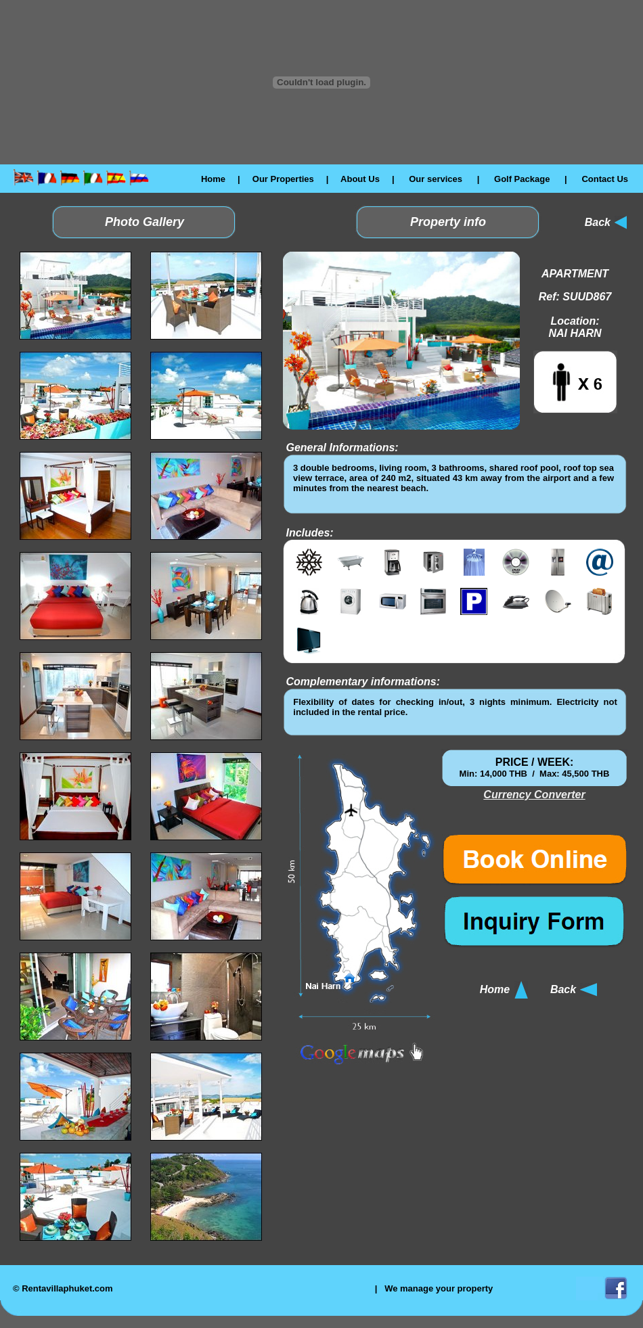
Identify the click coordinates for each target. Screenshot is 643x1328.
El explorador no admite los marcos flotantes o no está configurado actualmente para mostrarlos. (453, 484)
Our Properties (283, 179)
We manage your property (438, 1288)
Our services (435, 179)
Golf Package (522, 179)
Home (213, 179)
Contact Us (604, 179)
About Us (360, 179)
